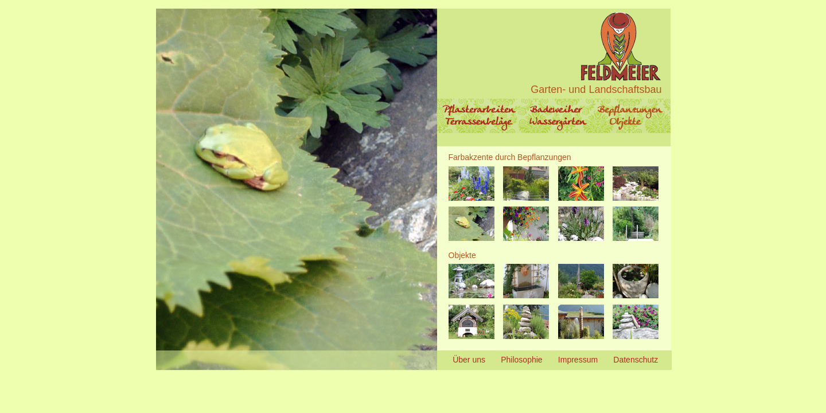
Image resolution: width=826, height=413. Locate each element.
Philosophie (521, 359)
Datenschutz (635, 359)
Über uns (469, 359)
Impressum (578, 359)
